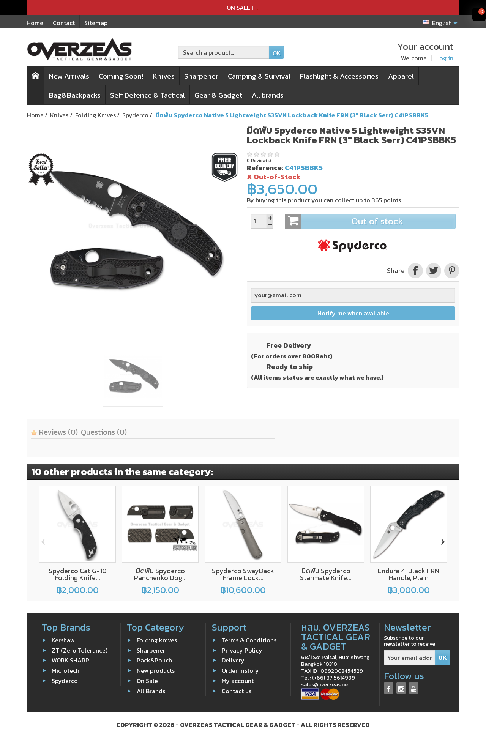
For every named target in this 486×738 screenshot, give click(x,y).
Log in (444, 58)
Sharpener (201, 76)
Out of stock (370, 221)
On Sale (147, 680)
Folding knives (157, 640)
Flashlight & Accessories (339, 76)
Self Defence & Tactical (147, 95)
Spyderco (65, 680)
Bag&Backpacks (75, 95)
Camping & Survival (259, 76)
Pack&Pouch (154, 660)
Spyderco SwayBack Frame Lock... (243, 574)
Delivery (233, 660)
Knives (164, 76)
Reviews (54, 432)
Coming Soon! (121, 76)
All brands (268, 95)
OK (277, 53)
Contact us (236, 690)
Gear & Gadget (218, 95)
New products (156, 670)
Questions (104, 432)
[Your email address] (409, 657)
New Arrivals (69, 76)
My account (238, 680)
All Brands (151, 690)
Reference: (265, 167)
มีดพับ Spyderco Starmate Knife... (326, 574)
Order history (240, 670)
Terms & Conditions (249, 640)
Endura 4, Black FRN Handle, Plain (408, 574)
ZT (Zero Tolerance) (79, 650)
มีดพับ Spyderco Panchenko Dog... (160, 574)
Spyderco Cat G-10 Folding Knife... (78, 574)
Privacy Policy (242, 650)
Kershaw (63, 640)
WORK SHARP (70, 660)
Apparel (401, 76)
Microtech (65, 670)
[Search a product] (223, 52)
